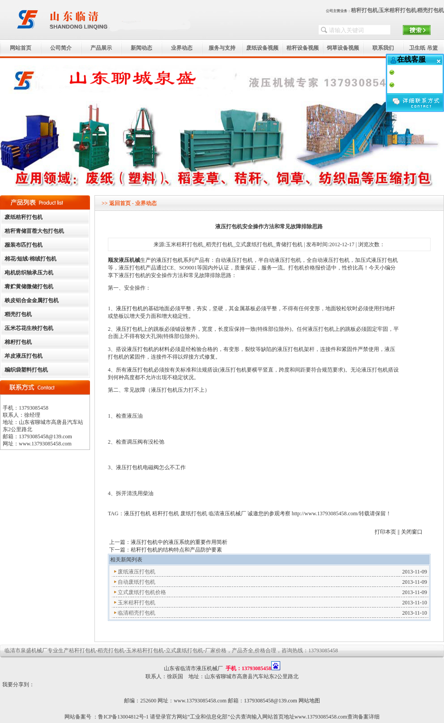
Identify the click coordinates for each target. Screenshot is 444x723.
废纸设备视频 (262, 48)
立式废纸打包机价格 (142, 592)
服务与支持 (222, 48)
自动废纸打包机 (136, 582)
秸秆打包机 (364, 10)
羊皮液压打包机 (24, 356)
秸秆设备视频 (302, 48)
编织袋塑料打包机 (26, 370)
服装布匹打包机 (24, 245)
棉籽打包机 (18, 342)
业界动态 (181, 48)
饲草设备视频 (343, 48)
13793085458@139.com (45, 436)
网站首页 (20, 48)
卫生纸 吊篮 (423, 48)
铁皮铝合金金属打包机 (32, 300)
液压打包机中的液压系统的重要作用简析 (179, 542)
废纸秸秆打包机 (24, 217)
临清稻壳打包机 (136, 613)
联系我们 (383, 48)
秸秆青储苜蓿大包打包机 (34, 231)
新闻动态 (141, 48)
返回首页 (120, 203)
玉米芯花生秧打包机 (29, 328)
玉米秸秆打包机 (397, 10)
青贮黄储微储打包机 (29, 286)
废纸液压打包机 (136, 572)
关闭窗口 (412, 532)
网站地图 (309, 700)
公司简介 (61, 48)
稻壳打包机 (430, 10)
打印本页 (385, 532)
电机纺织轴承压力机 (29, 273)
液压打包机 (169, 260)
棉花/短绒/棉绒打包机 (30, 259)
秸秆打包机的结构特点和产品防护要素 (176, 550)
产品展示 (101, 48)
